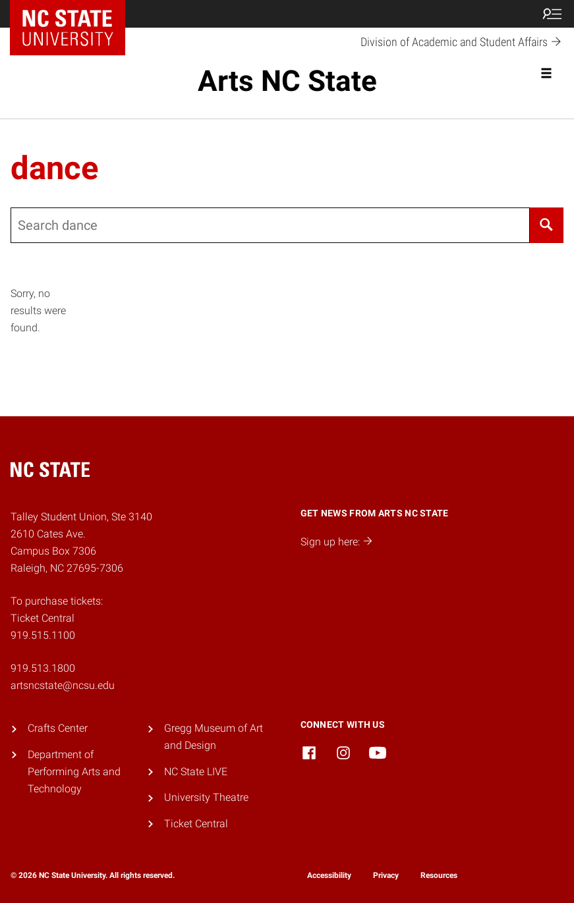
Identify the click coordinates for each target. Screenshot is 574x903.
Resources (438, 875)
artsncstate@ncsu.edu (63, 685)
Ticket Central (196, 823)
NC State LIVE (195, 771)
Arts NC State (287, 81)
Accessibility (329, 875)
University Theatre (206, 797)
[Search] (546, 225)
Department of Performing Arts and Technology (74, 771)
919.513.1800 (43, 668)
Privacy (386, 875)
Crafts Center (58, 728)
